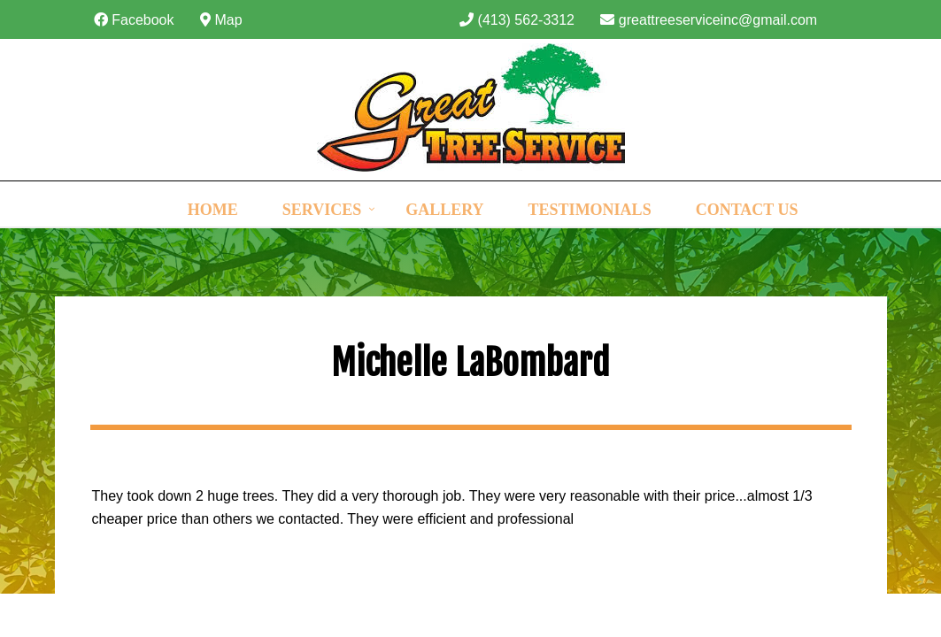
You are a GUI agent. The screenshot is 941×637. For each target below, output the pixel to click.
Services (321, 210)
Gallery (444, 210)
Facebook (134, 19)
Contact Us (747, 210)
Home (213, 210)
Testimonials (590, 210)
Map (221, 19)
